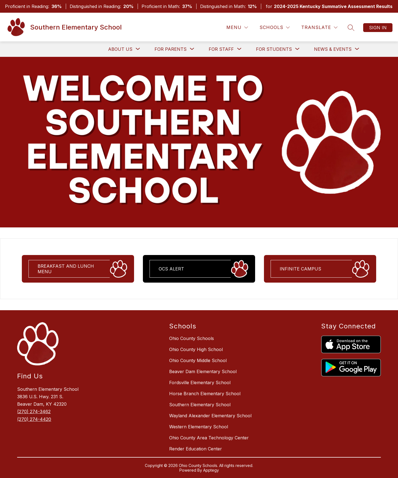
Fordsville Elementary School (200, 382)
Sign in (378, 27)
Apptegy (211, 470)
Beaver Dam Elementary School (203, 371)
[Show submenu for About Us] (120, 49)
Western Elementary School (198, 426)
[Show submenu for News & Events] (333, 49)
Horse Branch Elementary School (204, 393)
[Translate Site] (319, 27)
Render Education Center (195, 449)
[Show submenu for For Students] (274, 49)
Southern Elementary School (200, 404)
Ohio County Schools (191, 338)
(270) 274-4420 (34, 419)
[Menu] (237, 27)
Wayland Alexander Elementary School (210, 415)
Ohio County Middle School (198, 360)
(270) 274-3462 (34, 411)
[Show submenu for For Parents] (171, 49)
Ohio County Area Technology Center (209, 437)
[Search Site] (351, 27)
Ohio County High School (196, 349)
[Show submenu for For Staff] (221, 49)
